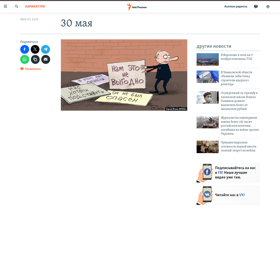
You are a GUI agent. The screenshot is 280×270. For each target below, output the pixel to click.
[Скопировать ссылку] (35, 59)
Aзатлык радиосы (235, 6)
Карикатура (35, 7)
